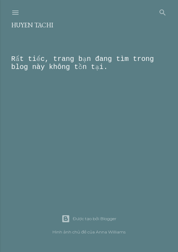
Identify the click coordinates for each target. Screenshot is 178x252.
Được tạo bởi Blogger (89, 219)
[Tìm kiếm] (162, 11)
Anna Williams (111, 231)
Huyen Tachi (32, 25)
